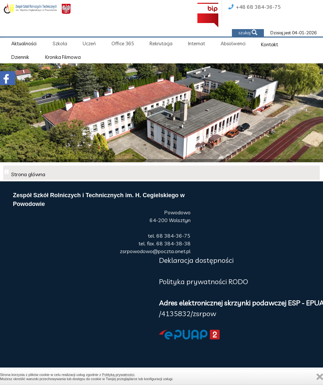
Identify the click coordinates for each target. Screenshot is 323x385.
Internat (196, 43)
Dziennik (20, 57)
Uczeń (89, 43)
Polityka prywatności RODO (203, 281)
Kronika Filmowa (63, 57)
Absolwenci (233, 43)
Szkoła (60, 43)
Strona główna (28, 174)
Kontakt (269, 44)
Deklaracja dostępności (196, 260)
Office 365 (122, 43)
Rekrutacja (161, 43)
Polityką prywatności (118, 375)
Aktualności (23, 43)
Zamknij (320, 377)
